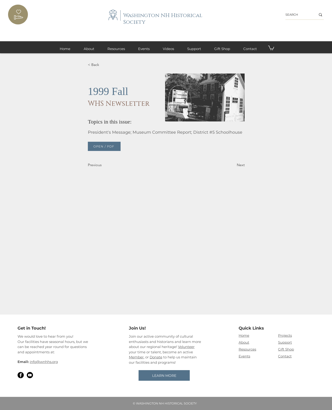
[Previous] (103, 165)
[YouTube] (30, 375)
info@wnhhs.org (44, 362)
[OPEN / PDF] (104, 146)
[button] (271, 47)
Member (136, 357)
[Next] (233, 165)
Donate (156, 357)
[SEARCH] (297, 14)
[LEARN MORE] (164, 375)
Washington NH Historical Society (162, 19)
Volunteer (186, 347)
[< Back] (103, 64)
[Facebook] (21, 375)
